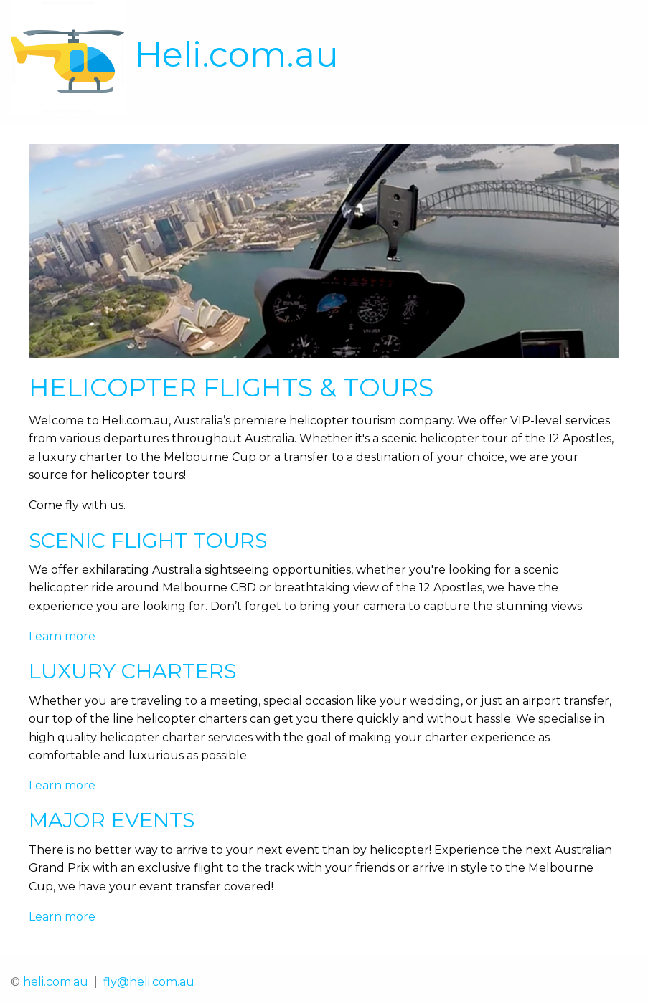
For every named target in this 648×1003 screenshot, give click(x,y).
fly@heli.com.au (148, 982)
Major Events (111, 819)
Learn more (62, 636)
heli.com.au (55, 982)
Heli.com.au (237, 54)
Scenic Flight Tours (148, 540)
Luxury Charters (132, 670)
